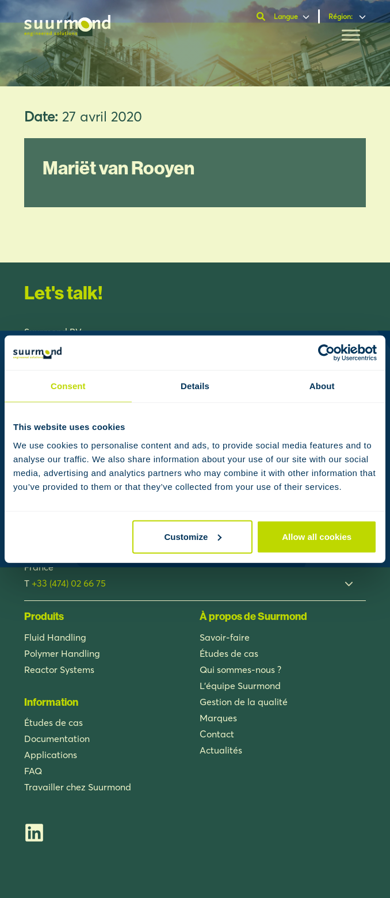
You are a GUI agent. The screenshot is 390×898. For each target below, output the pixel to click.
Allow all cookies (316, 536)
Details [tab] (195, 386)
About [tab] (322, 386)
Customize (193, 536)
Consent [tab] (68, 386)
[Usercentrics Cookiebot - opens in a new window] (326, 353)
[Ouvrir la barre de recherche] (262, 16)
